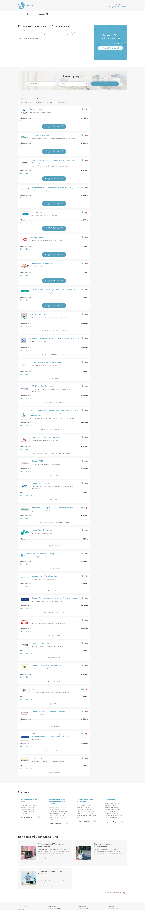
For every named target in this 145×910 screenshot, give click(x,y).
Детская (39, 102)
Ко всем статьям (114, 893)
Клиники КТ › (43, 14)
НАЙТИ (104, 84)
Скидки (49, 102)
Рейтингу (45, 99)
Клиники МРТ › (24, 14)
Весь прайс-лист (26, 121)
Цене (35, 99)
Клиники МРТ (22, 907)
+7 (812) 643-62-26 (118, 6)
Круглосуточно (31, 95)
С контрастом (41, 95)
